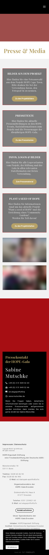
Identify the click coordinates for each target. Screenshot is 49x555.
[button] (24, 98)
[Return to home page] (8, 7)
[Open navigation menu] (44, 7)
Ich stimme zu (12, 547)
